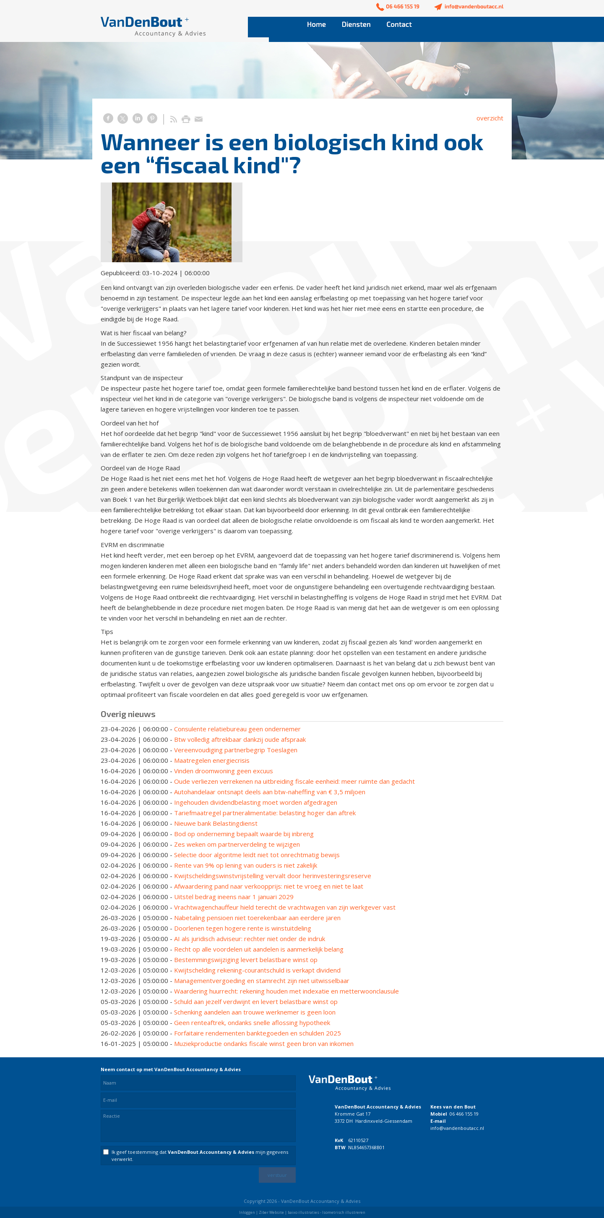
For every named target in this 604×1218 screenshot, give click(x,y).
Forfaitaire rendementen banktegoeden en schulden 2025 (257, 1033)
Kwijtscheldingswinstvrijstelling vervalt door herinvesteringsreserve (272, 875)
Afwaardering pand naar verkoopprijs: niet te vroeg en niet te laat (268, 886)
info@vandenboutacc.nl (457, 1128)
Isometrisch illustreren (343, 1212)
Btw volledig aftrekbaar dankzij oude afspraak (240, 739)
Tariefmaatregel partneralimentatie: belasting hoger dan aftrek (265, 813)
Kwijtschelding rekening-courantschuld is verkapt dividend (257, 970)
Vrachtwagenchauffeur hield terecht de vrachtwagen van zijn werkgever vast (285, 907)
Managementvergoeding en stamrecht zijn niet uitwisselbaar (261, 980)
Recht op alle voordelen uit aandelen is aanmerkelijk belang (259, 949)
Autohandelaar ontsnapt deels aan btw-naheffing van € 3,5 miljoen (269, 792)
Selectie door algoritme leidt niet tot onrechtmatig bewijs (257, 854)
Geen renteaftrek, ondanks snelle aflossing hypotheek (252, 1022)
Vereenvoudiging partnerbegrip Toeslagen (235, 750)
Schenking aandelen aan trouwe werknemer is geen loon (255, 1012)
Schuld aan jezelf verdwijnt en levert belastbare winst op (256, 1001)
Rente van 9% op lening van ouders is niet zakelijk (245, 865)
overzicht (489, 118)
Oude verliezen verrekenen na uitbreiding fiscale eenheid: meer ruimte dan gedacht (294, 781)
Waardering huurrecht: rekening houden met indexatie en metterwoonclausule (286, 991)
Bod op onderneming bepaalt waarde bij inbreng (244, 833)
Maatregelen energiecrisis (212, 760)
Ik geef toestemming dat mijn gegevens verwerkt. (200, 1155)
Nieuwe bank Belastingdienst (216, 823)
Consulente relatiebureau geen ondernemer (237, 729)
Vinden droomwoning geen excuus (223, 771)
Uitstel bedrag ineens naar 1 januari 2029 (234, 896)
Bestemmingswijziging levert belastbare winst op (246, 959)
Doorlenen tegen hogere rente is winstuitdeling (242, 928)
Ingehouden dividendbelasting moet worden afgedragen (255, 802)
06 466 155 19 (464, 1114)
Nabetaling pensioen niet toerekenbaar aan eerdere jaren (257, 917)
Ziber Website (271, 1212)
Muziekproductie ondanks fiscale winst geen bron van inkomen (264, 1043)
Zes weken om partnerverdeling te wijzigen (237, 844)
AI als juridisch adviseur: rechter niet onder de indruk (249, 938)
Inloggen (247, 1212)
